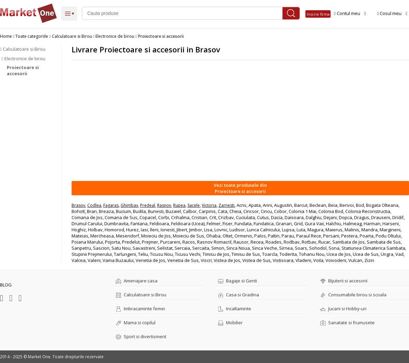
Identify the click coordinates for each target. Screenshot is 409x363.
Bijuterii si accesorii (343, 281)
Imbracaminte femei (140, 309)
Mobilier (230, 322)
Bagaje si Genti (237, 281)
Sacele (193, 205)
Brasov (78, 205)
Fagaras (111, 205)
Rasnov (164, 205)
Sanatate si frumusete (347, 322)
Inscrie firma (318, 14)
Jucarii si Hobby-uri (343, 309)
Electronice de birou (114, 36)
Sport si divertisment (141, 336)
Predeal (147, 205)
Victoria (209, 205)
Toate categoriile (31, 36)
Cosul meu (392, 13)
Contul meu (350, 13)
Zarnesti (226, 205)
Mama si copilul (135, 322)
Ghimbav (129, 205)
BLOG (6, 285)
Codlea (94, 205)
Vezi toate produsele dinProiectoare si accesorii (240, 188)
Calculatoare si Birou (72, 36)
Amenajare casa (136, 281)
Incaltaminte (234, 309)
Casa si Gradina (238, 295)
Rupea (179, 205)
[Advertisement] (240, 119)
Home (6, 36)
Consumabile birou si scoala (353, 295)
